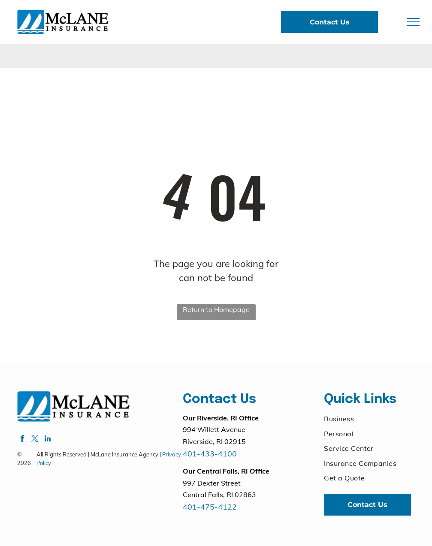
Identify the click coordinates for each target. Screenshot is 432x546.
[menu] (413, 22)
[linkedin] (47, 439)
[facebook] (22, 439)
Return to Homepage (216, 309)
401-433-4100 (210, 454)
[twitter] (35, 439)
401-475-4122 (210, 507)
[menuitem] (367, 418)
